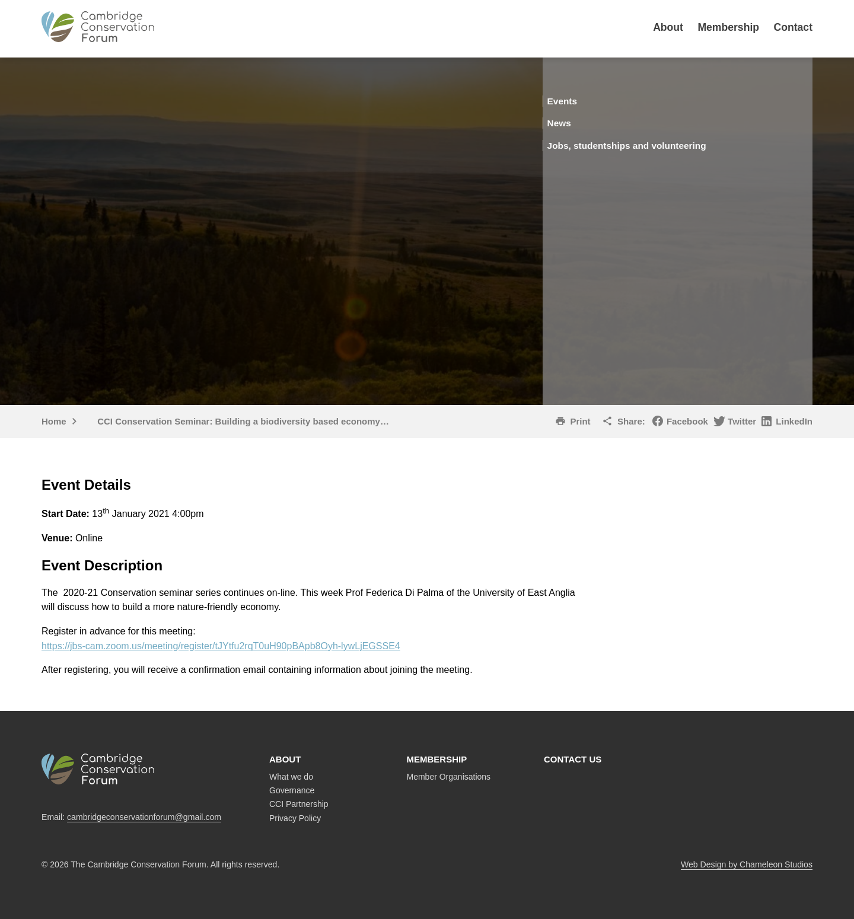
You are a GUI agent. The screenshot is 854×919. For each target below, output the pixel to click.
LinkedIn (794, 421)
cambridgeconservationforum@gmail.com (144, 817)
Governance (291, 790)
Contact (793, 27)
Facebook (687, 421)
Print (580, 421)
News (575, 122)
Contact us (572, 759)
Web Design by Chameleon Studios (746, 864)
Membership (728, 27)
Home (54, 421)
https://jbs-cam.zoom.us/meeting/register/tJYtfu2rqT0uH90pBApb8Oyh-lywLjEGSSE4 (221, 646)
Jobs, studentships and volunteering (649, 144)
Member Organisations (449, 776)
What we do (291, 776)
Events (579, 100)
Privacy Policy (295, 818)
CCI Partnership (299, 804)
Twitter (742, 421)
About (668, 27)
